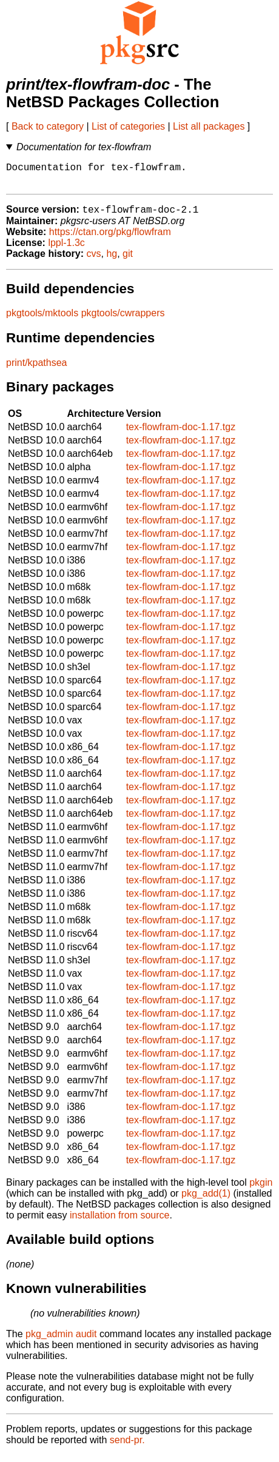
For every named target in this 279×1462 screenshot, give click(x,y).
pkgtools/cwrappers (123, 319)
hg (111, 260)
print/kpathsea (36, 369)
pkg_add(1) (205, 1200)
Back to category (48, 126)
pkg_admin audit (60, 1340)
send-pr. (127, 1446)
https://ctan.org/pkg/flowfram (110, 238)
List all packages (208, 126)
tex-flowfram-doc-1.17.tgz (181, 433)
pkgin (260, 1189)
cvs (94, 260)
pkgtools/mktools (42, 319)
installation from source (120, 1222)
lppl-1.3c (66, 249)
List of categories (128, 126)
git (128, 260)
